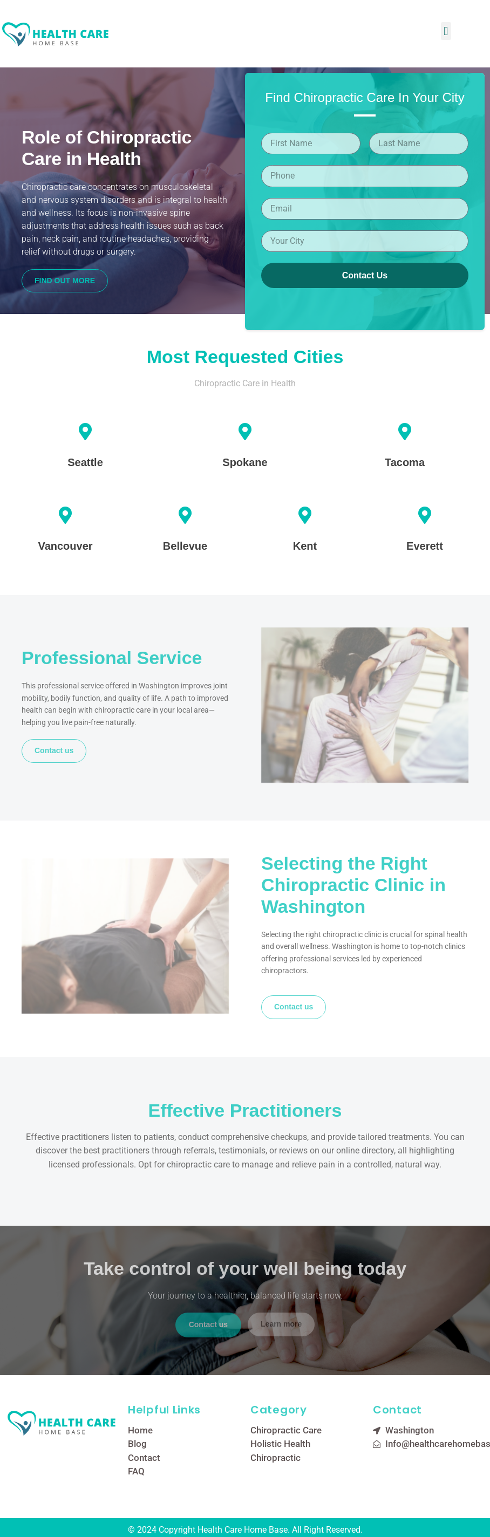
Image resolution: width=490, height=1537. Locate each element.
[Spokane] (245, 431)
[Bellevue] (185, 515)
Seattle (85, 462)
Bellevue (185, 546)
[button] (446, 31)
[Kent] (305, 515)
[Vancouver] (65, 515)
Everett (424, 546)
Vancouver (65, 546)
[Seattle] (85, 431)
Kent (305, 546)
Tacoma (405, 462)
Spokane (244, 462)
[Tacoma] (404, 431)
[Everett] (424, 515)
